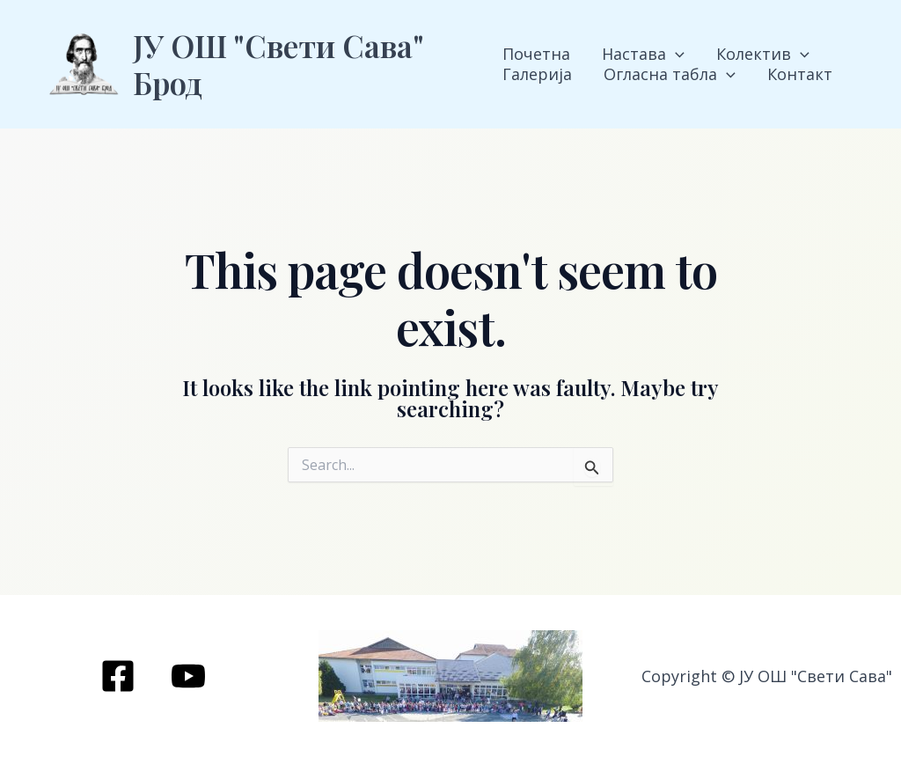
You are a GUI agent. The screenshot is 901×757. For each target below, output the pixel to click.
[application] (675, 54)
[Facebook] (118, 676)
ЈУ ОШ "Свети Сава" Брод (278, 64)
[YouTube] (188, 676)
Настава (643, 54)
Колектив (762, 54)
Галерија (537, 74)
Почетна (536, 54)
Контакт (799, 74)
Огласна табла (670, 74)
